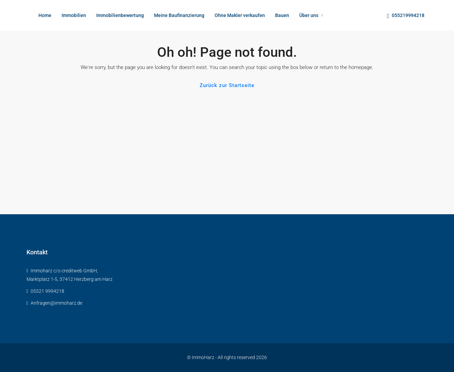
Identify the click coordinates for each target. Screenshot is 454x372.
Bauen (282, 15)
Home (44, 15)
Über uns (308, 15)
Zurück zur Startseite (227, 85)
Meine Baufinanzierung (179, 15)
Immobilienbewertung (120, 15)
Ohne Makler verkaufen (240, 15)
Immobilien (74, 15)
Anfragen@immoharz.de (56, 303)
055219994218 (405, 16)
